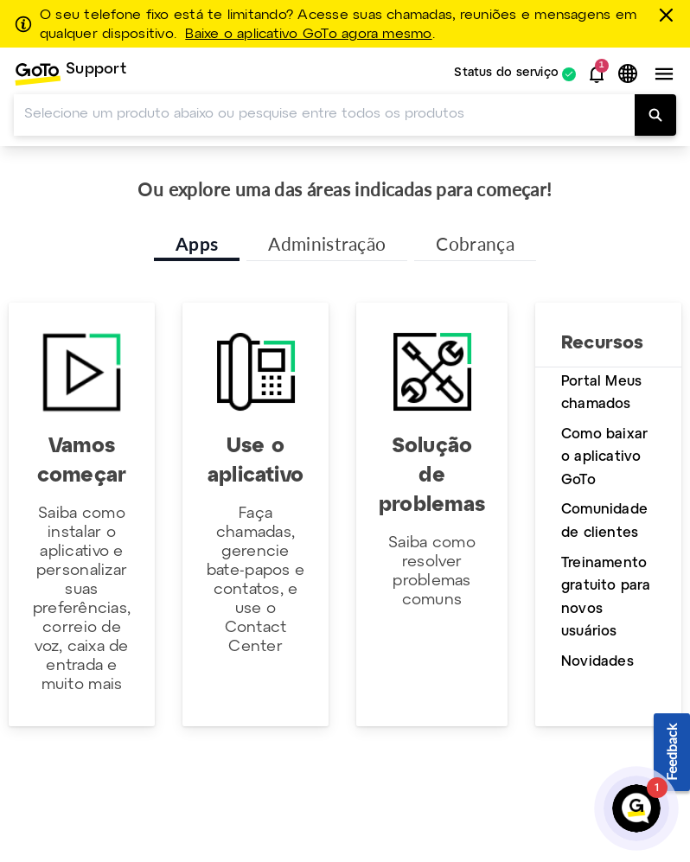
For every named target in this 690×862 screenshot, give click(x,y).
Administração (327, 243)
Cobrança (475, 243)
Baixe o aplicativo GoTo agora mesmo (308, 35)
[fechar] (669, 14)
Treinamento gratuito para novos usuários (606, 598)
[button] (596, 74)
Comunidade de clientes (604, 521)
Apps (197, 243)
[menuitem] (70, 74)
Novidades (597, 661)
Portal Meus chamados (601, 393)
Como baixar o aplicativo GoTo (604, 457)
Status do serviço (506, 74)
